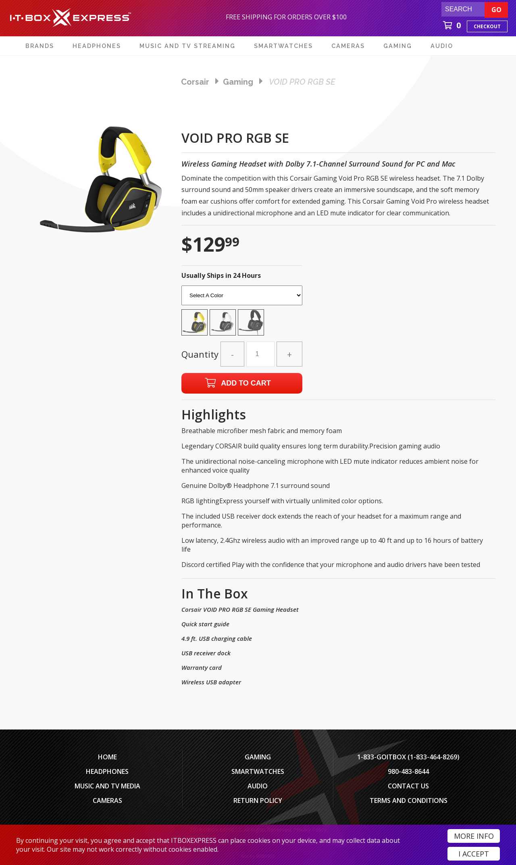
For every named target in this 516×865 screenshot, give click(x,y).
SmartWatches (257, 771)
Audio (258, 786)
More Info (474, 836)
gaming (238, 82)
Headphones (107, 771)
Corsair (195, 82)
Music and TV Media (107, 786)
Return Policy (257, 800)
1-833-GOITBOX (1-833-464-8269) (408, 756)
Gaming (258, 756)
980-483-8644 (408, 771)
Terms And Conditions (408, 800)
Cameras (107, 800)
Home (107, 756)
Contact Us (408, 786)
